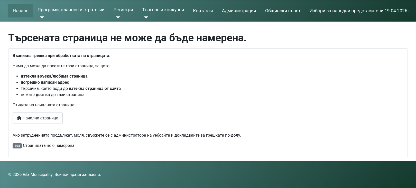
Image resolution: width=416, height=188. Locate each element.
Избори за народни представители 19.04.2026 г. (361, 10)
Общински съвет (283, 10)
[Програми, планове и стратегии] (41, 17)
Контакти (203, 10)
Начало (21, 10)
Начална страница (37, 118)
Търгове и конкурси (163, 9)
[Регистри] (117, 17)
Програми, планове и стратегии (71, 9)
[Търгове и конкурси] (145, 17)
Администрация (239, 10)
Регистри (123, 9)
